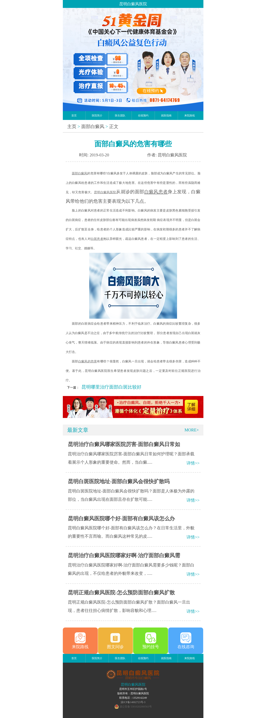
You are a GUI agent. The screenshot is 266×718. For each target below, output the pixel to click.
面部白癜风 (92, 126)
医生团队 (120, 115)
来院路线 (189, 115)
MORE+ (192, 430)
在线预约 (143, 115)
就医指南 (166, 115)
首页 (74, 115)
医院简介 (97, 115)
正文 (113, 126)
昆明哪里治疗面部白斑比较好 (111, 387)
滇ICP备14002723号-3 (133, 702)
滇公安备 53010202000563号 (135, 706)
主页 (71, 126)
